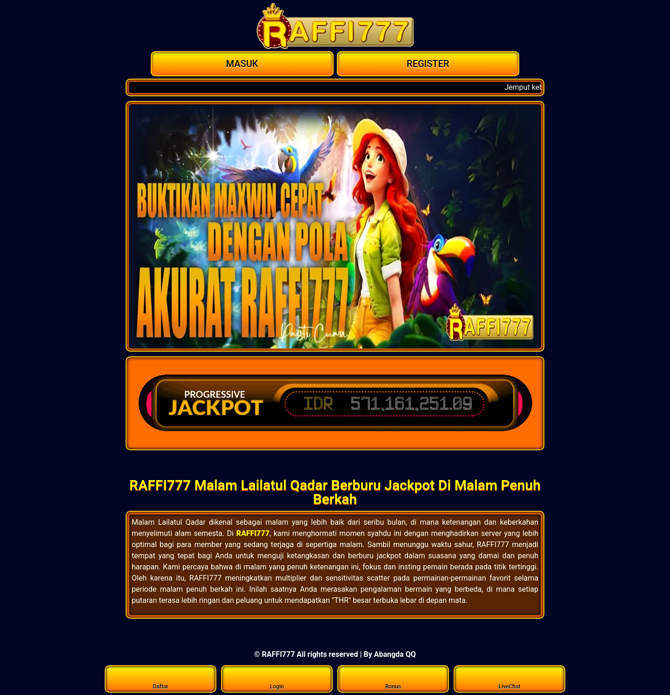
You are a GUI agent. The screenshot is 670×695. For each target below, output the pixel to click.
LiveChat (510, 678)
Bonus (393, 678)
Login (277, 678)
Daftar (161, 678)
